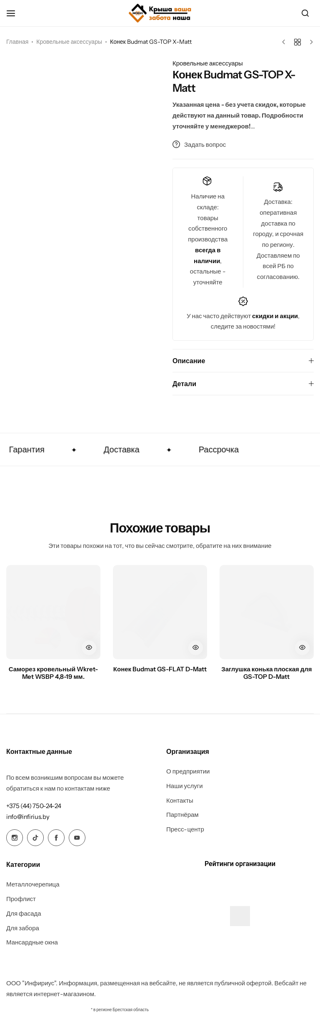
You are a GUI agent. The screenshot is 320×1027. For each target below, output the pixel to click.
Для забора (22, 928)
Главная (17, 41)
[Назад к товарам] (297, 42)
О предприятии (188, 771)
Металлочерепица (33, 884)
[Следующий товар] (309, 42)
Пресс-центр (185, 829)
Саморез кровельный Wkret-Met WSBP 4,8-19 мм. (53, 672)
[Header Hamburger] (15, 13)
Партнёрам (182, 815)
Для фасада (23, 913)
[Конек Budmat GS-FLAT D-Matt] (160, 612)
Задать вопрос (199, 144)
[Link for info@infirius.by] (27, 817)
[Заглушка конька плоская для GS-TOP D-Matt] (267, 612)
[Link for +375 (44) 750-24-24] (33, 806)
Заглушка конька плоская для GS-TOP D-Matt (266, 672)
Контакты (179, 800)
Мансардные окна (32, 942)
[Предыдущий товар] (285, 42)
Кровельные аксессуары (69, 41)
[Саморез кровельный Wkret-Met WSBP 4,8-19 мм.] (53, 612)
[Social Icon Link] (14, 837)
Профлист (21, 899)
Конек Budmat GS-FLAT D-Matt (160, 669)
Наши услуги (184, 786)
